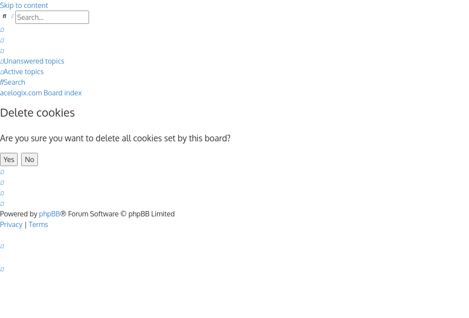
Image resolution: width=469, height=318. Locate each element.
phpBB (49, 213)
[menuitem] (2, 29)
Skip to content (24, 5)
